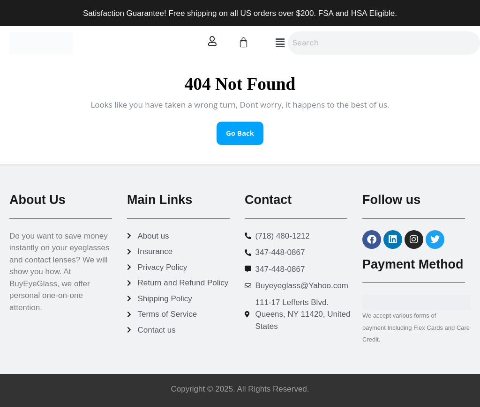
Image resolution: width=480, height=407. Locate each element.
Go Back (244, 130)
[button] (280, 43)
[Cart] (243, 42)
